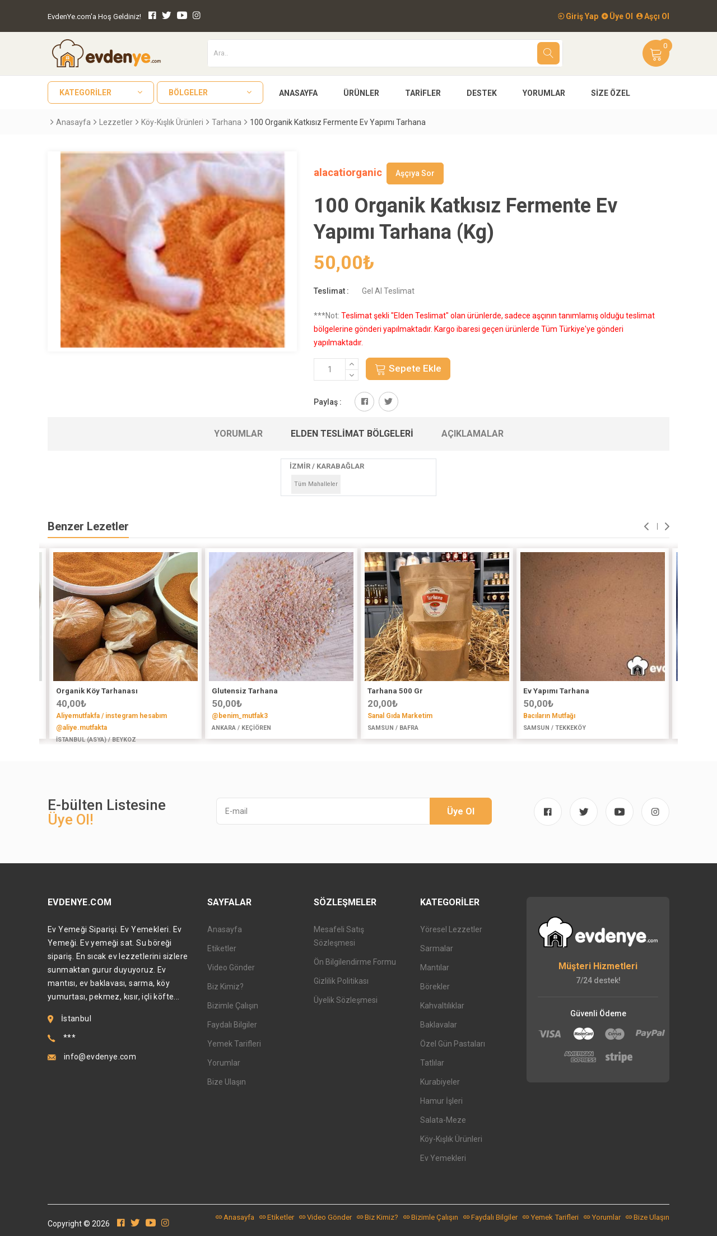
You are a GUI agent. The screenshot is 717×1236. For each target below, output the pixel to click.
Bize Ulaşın (226, 1081)
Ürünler (361, 93)
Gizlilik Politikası (341, 980)
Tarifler (423, 93)
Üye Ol (617, 16)
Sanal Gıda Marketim (399, 716)
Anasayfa (298, 93)
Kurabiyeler (440, 1081)
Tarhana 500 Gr (395, 691)
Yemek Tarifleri (234, 1043)
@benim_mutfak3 (240, 716)
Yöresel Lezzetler (451, 929)
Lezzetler (116, 122)
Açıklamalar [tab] (472, 433)
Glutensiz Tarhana (245, 691)
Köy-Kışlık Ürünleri (172, 122)
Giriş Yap (578, 16)
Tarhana (226, 122)
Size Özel (610, 93)
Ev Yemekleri (443, 1158)
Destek (482, 93)
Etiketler (221, 948)
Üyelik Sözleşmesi (346, 1000)
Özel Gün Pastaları (452, 1043)
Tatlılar (432, 1062)
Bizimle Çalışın (232, 1005)
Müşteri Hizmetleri (597, 966)
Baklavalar (438, 1024)
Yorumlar (544, 93)
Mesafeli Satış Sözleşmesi (339, 936)
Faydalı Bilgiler (232, 1024)
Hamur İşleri (441, 1100)
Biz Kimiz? (225, 986)
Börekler (435, 986)
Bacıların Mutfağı (549, 716)
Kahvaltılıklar (442, 1005)
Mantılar (434, 967)
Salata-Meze (443, 1119)
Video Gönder (231, 967)
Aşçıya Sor (415, 173)
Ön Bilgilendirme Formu (355, 961)
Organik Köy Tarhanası (97, 691)
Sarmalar (436, 948)
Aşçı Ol (652, 16)
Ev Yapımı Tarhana (556, 691)
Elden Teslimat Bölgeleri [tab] (352, 433)
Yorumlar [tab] (238, 433)
